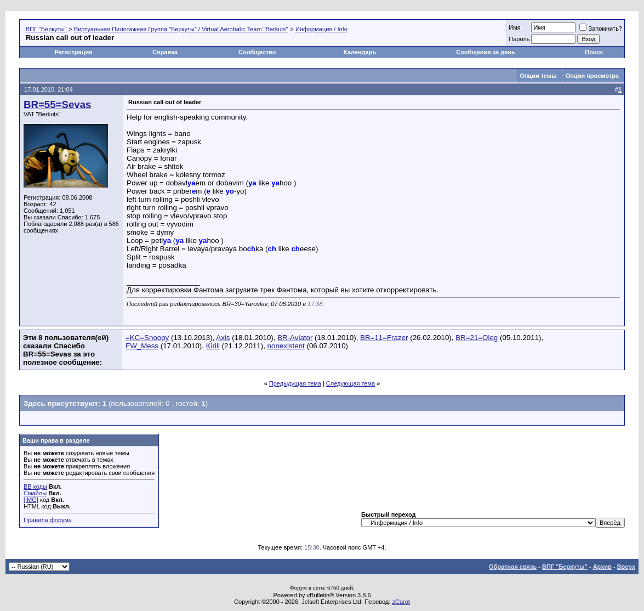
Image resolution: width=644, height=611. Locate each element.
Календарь (360, 52)
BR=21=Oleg (476, 337)
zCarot (401, 601)
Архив (602, 566)
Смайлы (35, 493)
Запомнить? (600, 28)
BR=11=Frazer (384, 337)
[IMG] (31, 499)
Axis (223, 337)
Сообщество (257, 52)
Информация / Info (321, 29)
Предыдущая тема (295, 383)
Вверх (626, 566)
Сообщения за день (485, 52)
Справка (165, 52)
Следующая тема (350, 383)
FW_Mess (142, 346)
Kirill (213, 346)
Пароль (519, 39)
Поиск (594, 52)
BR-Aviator (294, 337)
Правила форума (48, 520)
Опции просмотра (592, 75)
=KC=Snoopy (147, 337)
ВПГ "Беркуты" (46, 29)
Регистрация (74, 52)
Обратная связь (513, 566)
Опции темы (538, 75)
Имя (514, 27)
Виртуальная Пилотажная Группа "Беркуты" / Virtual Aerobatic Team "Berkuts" (181, 29)
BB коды (35, 486)
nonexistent (286, 346)
